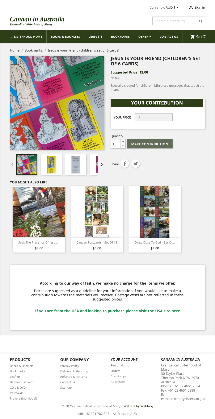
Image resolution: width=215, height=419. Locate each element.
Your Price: (123, 117)
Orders (116, 371)
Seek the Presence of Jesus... (38, 242)
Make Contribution (149, 144)
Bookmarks (17, 371)
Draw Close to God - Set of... (155, 242)
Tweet (135, 163)
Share (125, 163)
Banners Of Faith (22, 382)
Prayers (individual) (23, 398)
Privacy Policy (69, 366)
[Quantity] (116, 143)
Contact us (67, 382)
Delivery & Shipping (74, 371)
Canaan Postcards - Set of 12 (96, 242)
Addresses (118, 382)
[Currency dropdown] (173, 7)
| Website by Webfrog (137, 406)
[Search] (178, 21)
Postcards (17, 393)
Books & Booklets (22, 366)
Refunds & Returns (73, 377)
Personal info (120, 365)
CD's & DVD (18, 387)
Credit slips (119, 376)
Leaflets (15, 377)
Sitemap (66, 387)
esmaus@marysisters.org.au (183, 398)
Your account (124, 359)
